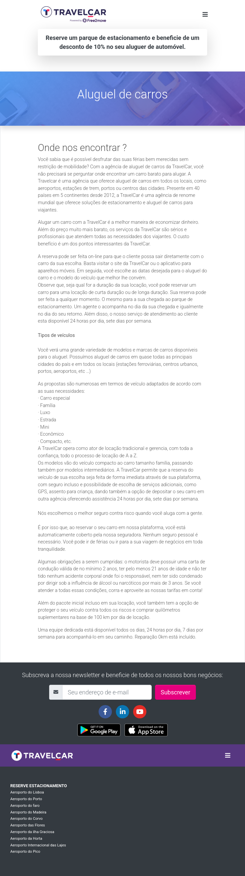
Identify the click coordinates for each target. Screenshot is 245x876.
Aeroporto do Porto (26, 799)
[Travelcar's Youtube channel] (139, 711)
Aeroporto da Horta (26, 838)
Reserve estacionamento (38, 785)
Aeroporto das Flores (27, 825)
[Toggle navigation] (205, 14)
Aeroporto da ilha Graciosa (32, 832)
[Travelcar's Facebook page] (105, 711)
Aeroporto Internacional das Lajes (38, 845)
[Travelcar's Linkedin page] (122, 711)
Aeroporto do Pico (25, 851)
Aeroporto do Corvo (26, 818)
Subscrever (175, 692)
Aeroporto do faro (25, 805)
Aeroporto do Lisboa (27, 792)
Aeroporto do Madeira (28, 812)
